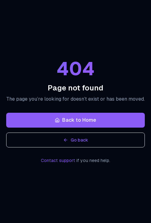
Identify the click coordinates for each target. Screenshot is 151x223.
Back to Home (75, 120)
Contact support (58, 160)
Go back (75, 140)
